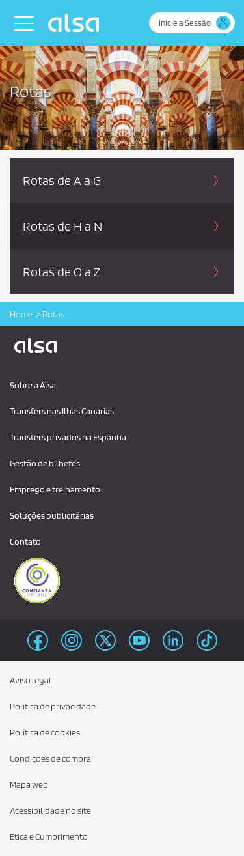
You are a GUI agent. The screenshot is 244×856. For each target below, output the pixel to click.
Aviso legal (30, 680)
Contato (25, 541)
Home (21, 314)
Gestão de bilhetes (45, 463)
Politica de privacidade (53, 706)
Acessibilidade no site (50, 810)
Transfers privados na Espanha (68, 437)
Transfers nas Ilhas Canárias (62, 411)
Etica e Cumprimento (49, 836)
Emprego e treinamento (55, 489)
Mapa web (29, 784)
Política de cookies (45, 732)
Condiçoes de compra (50, 758)
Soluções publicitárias (52, 515)
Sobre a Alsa (33, 385)
